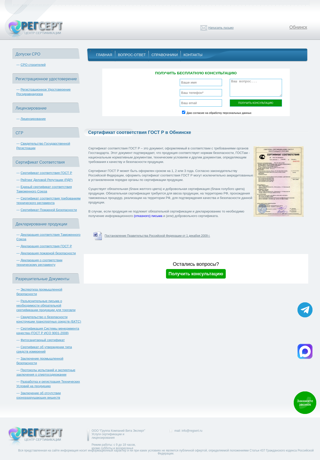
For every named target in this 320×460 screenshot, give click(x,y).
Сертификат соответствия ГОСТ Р (46, 173)
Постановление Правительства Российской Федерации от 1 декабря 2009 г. (157, 236)
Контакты (193, 55)
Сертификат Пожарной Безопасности (48, 210)
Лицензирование (33, 119)
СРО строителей (33, 65)
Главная (104, 55)
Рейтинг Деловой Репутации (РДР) (46, 180)
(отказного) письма (148, 216)
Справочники (165, 55)
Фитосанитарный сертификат (42, 340)
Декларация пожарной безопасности (48, 253)
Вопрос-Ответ (132, 55)
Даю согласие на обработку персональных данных (219, 112)
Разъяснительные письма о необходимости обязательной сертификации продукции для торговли (46, 305)
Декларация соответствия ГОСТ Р (46, 246)
